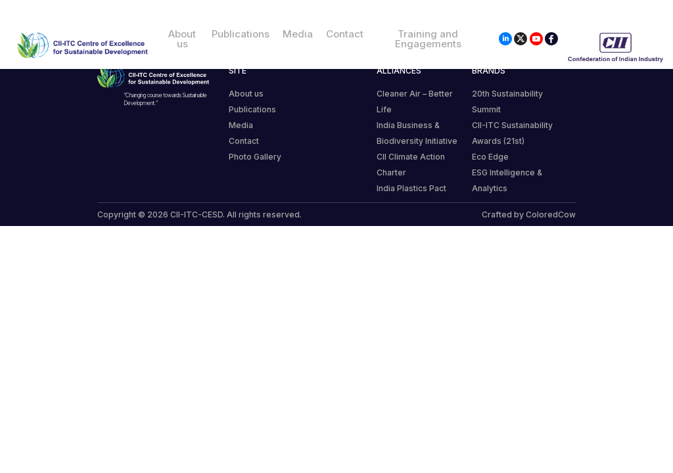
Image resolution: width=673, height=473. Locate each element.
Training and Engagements (428, 39)
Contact (344, 34)
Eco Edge (490, 157)
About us (182, 39)
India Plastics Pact (411, 188)
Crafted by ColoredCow (529, 214)
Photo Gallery (255, 157)
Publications (240, 34)
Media (298, 34)
